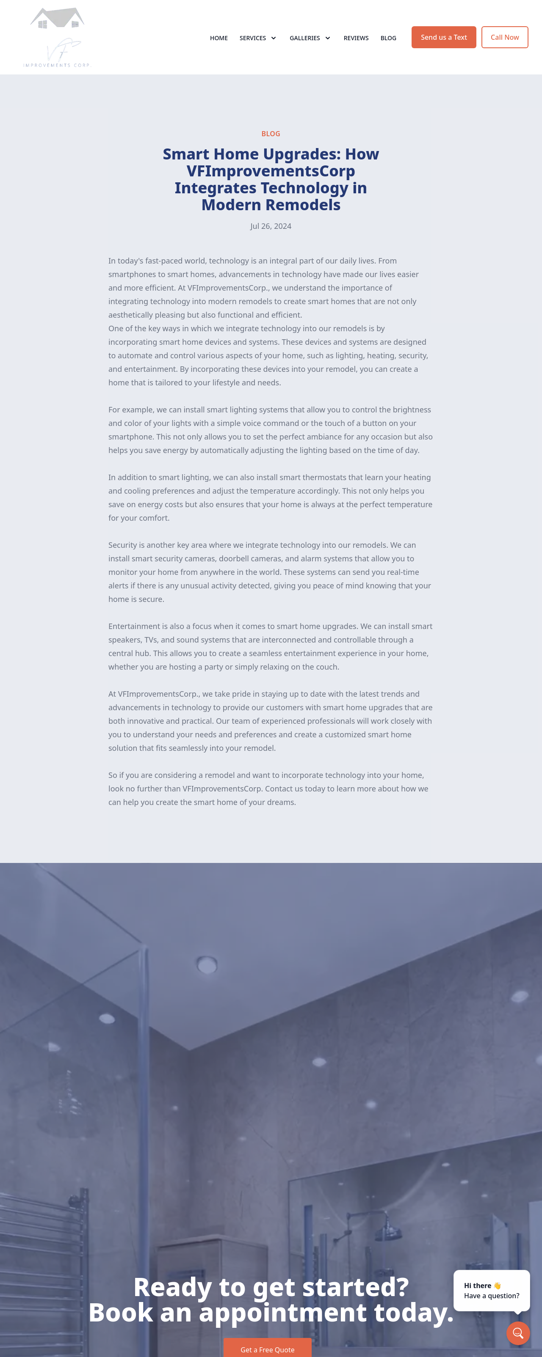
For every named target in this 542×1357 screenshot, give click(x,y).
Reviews (356, 38)
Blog (389, 38)
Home (219, 38)
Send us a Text (444, 37)
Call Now (505, 37)
